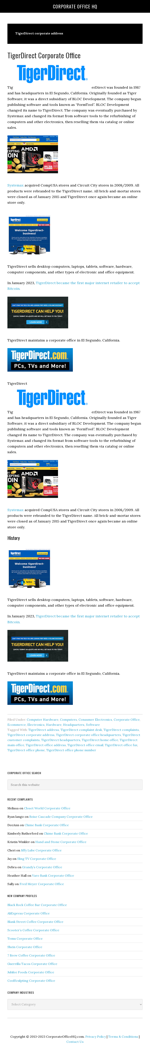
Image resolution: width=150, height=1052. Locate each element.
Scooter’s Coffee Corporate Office (33, 930)
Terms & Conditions (123, 1036)
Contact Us (75, 1042)
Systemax (15, 185)
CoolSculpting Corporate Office (31, 981)
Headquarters (73, 725)
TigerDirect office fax (121, 745)
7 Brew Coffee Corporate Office (31, 955)
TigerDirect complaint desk (81, 730)
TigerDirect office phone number (71, 750)
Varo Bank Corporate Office (53, 875)
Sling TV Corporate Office (36, 859)
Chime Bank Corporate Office (47, 825)
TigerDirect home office (100, 740)
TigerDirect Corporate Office (44, 55)
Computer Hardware (42, 719)
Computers (68, 719)
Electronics (36, 725)
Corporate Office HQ (75, 6)
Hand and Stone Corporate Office (60, 842)
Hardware (54, 725)
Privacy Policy (95, 1036)
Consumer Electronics (95, 719)
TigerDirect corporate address (30, 735)
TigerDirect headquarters (60, 740)
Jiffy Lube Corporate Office (41, 850)
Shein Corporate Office (24, 947)
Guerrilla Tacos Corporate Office (32, 964)
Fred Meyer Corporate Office (42, 884)
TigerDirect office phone (26, 750)
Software (93, 725)
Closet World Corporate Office (47, 808)
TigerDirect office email (85, 745)
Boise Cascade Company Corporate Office (61, 817)
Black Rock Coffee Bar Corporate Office (37, 905)
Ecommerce (16, 725)
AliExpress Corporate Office (28, 913)
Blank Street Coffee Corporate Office (35, 922)
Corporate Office (127, 719)
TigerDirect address (43, 730)
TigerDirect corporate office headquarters (88, 735)
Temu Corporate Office (25, 938)
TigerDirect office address (46, 745)
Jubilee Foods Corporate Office (30, 972)
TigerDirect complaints (121, 730)
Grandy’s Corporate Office (42, 867)
